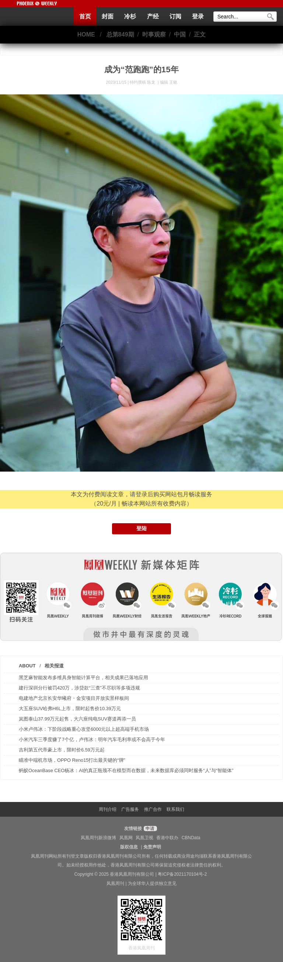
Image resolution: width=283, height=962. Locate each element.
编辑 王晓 (168, 82)
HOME (86, 34)
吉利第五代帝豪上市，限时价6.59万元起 (62, 750)
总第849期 (120, 34)
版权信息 (129, 847)
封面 (107, 16)
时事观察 (154, 34)
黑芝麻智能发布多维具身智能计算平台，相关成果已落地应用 (83, 677)
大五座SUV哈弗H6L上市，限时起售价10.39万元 (70, 708)
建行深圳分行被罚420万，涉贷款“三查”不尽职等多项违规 (79, 688)
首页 (85, 16)
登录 (198, 16)
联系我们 (175, 809)
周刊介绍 (107, 809)
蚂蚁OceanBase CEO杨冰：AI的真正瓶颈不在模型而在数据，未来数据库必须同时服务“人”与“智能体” (126, 770)
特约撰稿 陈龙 (143, 82)
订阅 (175, 16)
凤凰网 (126, 837)
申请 (149, 828)
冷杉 (130, 16)
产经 (153, 16)
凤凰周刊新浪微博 (98, 837)
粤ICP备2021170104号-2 (182, 874)
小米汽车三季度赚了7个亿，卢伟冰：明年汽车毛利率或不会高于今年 (92, 739)
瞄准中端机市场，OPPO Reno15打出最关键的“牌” (72, 760)
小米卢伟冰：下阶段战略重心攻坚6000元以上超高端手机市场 (84, 729)
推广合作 (153, 809)
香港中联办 (167, 837)
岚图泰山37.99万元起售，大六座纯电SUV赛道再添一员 (77, 719)
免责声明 (152, 847)
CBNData (191, 837)
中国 (180, 34)
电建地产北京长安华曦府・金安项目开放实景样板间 (74, 698)
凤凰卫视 (144, 837)
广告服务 (130, 809)
